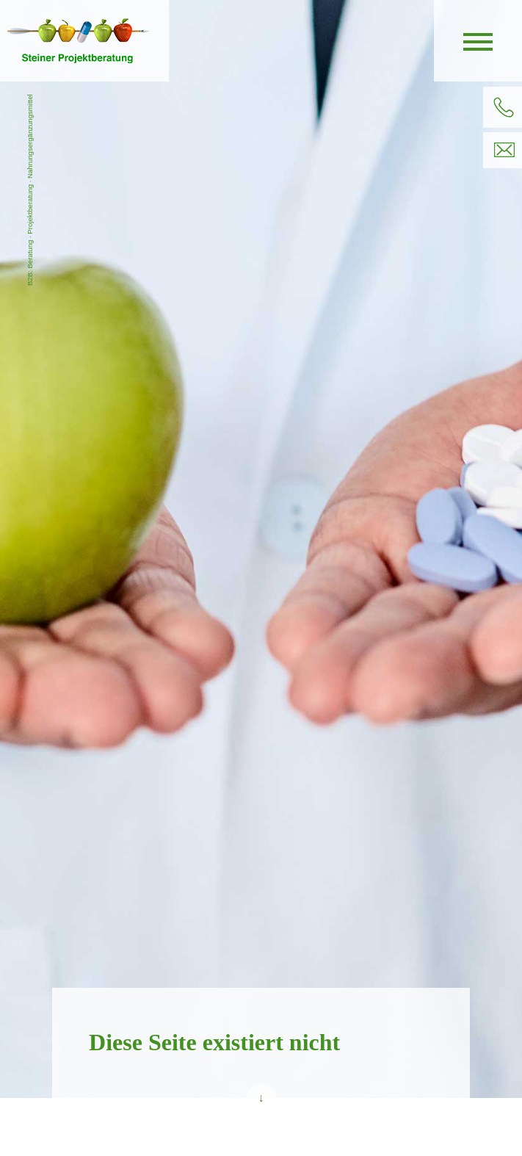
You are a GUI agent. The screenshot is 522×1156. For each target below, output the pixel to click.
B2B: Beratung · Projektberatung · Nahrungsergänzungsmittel (30, 190)
